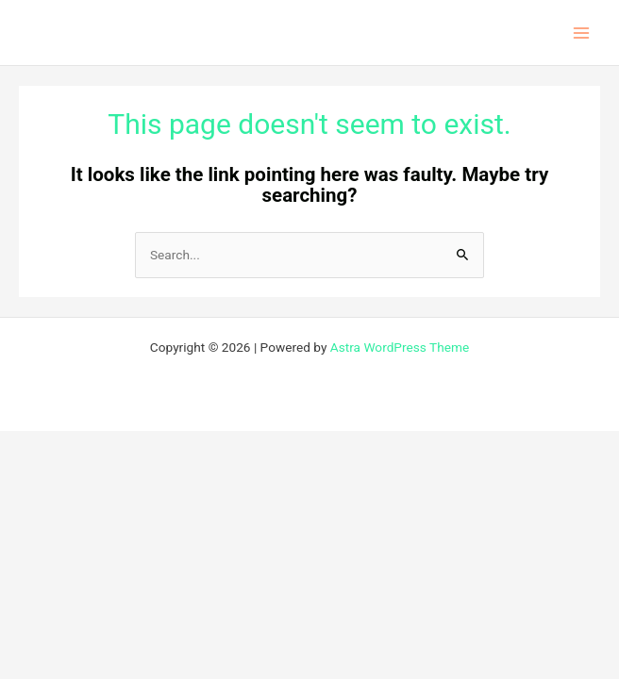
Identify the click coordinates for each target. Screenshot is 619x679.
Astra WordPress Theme (399, 347)
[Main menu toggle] (581, 32)
